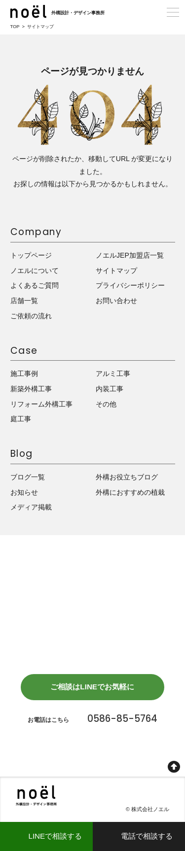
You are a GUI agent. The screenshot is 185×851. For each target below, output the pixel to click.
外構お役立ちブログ (127, 477)
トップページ (31, 256)
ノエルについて (34, 270)
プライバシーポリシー (130, 286)
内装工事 (109, 389)
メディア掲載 (31, 507)
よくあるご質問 (34, 286)
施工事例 (24, 374)
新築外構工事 (31, 389)
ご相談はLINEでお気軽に (92, 689)
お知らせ (24, 492)
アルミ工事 (113, 374)
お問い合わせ (116, 301)
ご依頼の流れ (31, 316)
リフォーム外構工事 (41, 404)
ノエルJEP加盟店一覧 (130, 256)
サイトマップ (116, 270)
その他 (106, 404)
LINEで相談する (55, 836)
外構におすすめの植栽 (130, 492)
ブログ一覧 (27, 477)
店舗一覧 (24, 301)
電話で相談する (147, 836)
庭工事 (20, 419)
